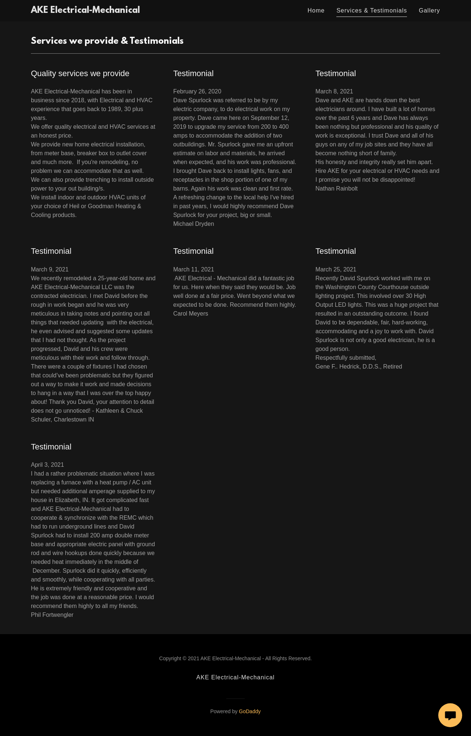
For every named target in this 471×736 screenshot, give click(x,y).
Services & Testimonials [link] (371, 10)
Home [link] (316, 10)
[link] (85, 11)
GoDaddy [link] (250, 711)
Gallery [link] (429, 10)
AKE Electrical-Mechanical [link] (235, 677)
